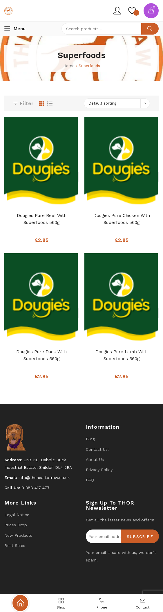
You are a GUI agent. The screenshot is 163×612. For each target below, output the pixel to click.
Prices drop (15, 525)
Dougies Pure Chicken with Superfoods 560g (121, 219)
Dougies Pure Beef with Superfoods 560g (41, 219)
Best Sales (14, 545)
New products (18, 535)
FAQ (90, 480)
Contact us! (97, 449)
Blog (90, 439)
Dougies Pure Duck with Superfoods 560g (41, 355)
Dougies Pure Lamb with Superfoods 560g (121, 355)
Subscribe (140, 536)
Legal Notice (16, 514)
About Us (95, 459)
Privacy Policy (99, 469)
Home (69, 66)
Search (150, 29)
